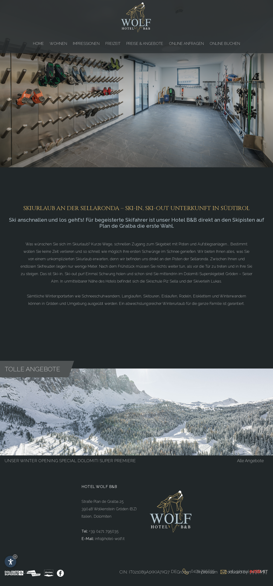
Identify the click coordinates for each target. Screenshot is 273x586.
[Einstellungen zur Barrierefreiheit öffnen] (10, 561)
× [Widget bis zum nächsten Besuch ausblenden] (15, 556)
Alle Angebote (250, 458)
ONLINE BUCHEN (225, 43)
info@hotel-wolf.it (110, 536)
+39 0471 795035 (104, 529)
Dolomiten (103, 514)
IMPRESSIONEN (86, 43)
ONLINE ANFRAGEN (186, 43)
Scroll (20, 572)
